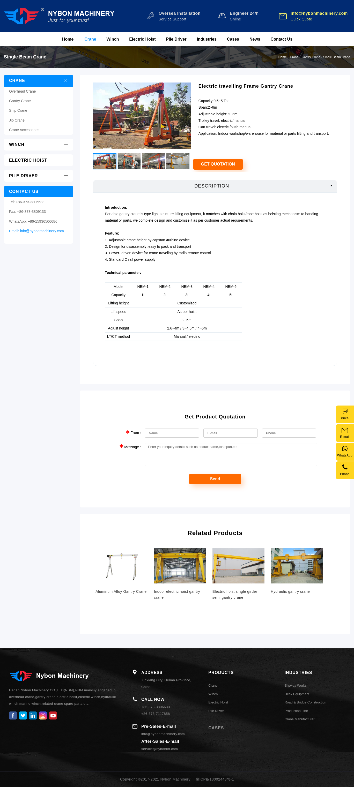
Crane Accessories (24, 130)
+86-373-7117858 (155, 714)
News (254, 39)
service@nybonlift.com (159, 749)
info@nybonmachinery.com (42, 231)
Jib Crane (17, 120)
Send (215, 479)
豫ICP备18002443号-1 (215, 779)
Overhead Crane (22, 91)
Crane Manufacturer (300, 719)
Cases (233, 39)
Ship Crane (18, 110)
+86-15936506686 (42, 221)
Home (67, 39)
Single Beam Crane (336, 57)
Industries (207, 39)
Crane (90, 39)
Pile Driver (176, 39)
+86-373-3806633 (30, 202)
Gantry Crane (311, 57)
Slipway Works (296, 685)
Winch (113, 39)
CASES (216, 728)
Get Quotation (218, 164)
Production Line (296, 711)
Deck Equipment (297, 694)
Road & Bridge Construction (305, 702)
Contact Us (281, 39)
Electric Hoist (142, 39)
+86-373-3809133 (31, 211)
